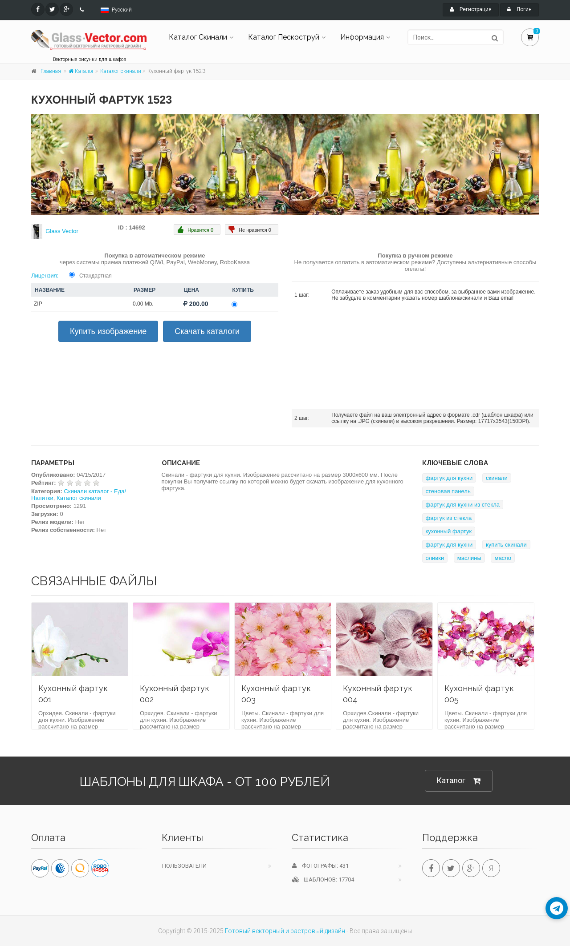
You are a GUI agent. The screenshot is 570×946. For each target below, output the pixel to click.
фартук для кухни (449, 478)
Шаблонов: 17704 (323, 879)
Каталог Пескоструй (283, 37)
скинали (497, 478)
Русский (122, 10)
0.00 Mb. (143, 304)
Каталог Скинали (198, 37)
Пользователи (184, 865)
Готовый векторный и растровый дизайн (285, 930)
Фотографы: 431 (320, 865)
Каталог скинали (120, 71)
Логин (519, 9)
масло (502, 558)
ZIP (38, 304)
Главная (51, 71)
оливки (435, 558)
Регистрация (471, 9)
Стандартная (95, 276)
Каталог (81, 71)
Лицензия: (44, 275)
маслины (469, 558)
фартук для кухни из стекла (463, 504)
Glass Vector (61, 231)
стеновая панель (448, 491)
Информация (362, 37)
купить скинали (506, 544)
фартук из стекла (449, 518)
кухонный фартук (449, 531)
